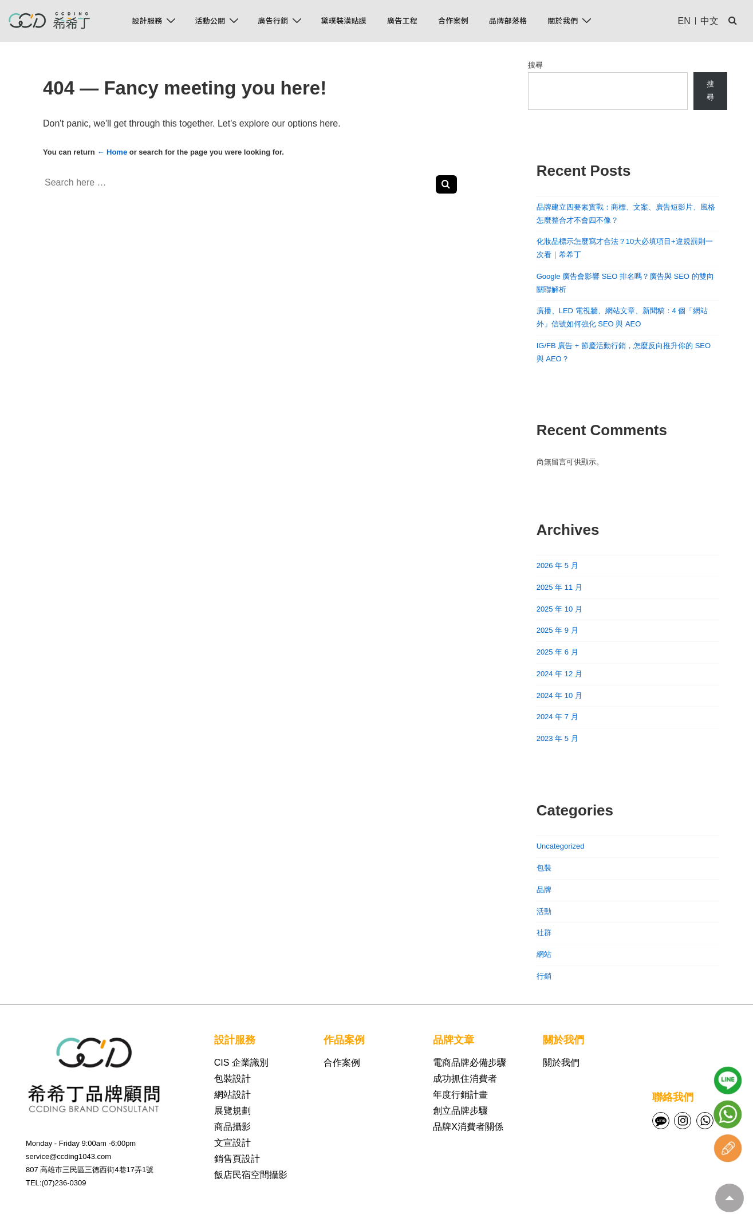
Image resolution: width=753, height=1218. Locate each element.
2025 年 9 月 (557, 630)
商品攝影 (232, 1127)
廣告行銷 (281, 20)
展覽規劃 (232, 1110)
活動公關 (218, 20)
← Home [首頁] (112, 152)
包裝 (544, 868)
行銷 (544, 976)
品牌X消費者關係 (468, 1127)
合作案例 (453, 20)
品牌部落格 (508, 20)
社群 (544, 932)
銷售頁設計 (237, 1159)
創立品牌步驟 (460, 1110)
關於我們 (570, 20)
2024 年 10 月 (559, 695)
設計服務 (155, 20)
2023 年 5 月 (557, 738)
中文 (709, 21)
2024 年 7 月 (557, 716)
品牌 (544, 889)
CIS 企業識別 (241, 1062)
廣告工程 (402, 20)
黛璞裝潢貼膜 (343, 20)
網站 (544, 954)
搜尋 (535, 65)
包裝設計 (232, 1078)
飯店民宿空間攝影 (250, 1175)
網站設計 (232, 1094)
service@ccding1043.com (68, 1156)
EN (684, 21)
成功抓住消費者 (465, 1078)
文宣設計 (232, 1143)
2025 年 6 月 (557, 652)
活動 (544, 911)
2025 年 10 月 (559, 609)
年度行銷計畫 (460, 1094)
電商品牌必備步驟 (469, 1062)
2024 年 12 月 (559, 673)
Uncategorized (561, 846)
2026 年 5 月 (557, 565)
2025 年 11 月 (559, 587)
